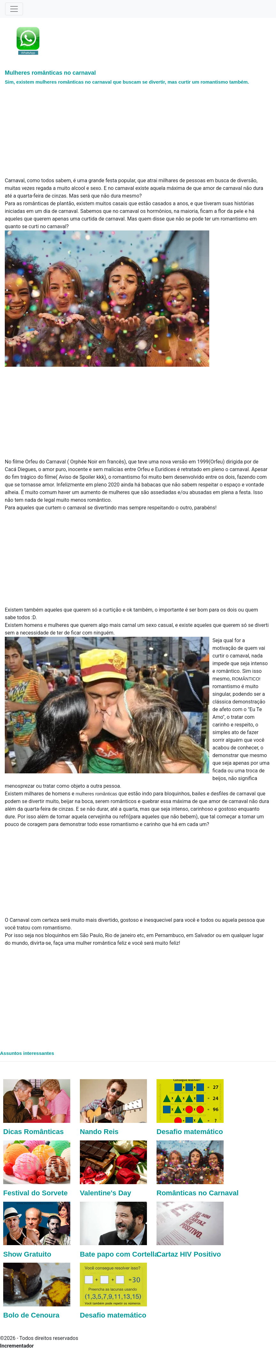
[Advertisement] (121, 132)
